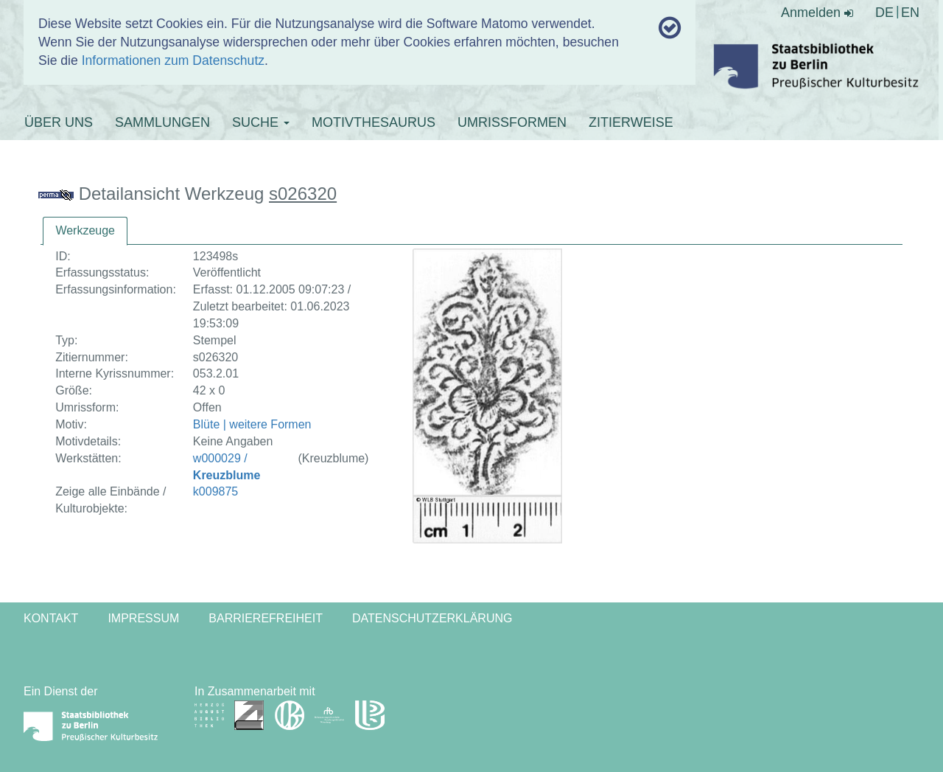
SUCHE (261, 122)
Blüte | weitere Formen (252, 424)
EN (910, 12)
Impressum (143, 618)
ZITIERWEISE (631, 122)
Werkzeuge (85, 230)
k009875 (215, 491)
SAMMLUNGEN (162, 122)
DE (884, 12)
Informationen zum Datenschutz (173, 60)
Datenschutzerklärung (432, 618)
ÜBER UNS (58, 122)
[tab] (85, 231)
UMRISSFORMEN (512, 122)
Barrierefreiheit (265, 618)
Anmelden (817, 12)
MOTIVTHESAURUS (373, 122)
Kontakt (51, 618)
